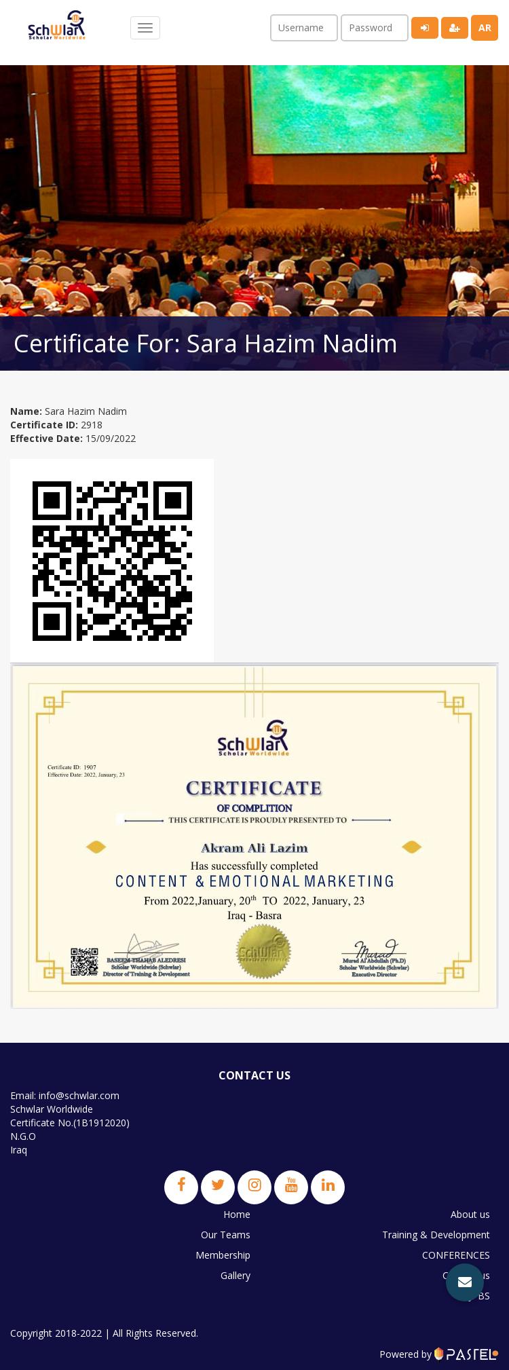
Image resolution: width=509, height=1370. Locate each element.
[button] (465, 1282)
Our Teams (225, 1234)
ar (484, 27)
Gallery (235, 1275)
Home (236, 1214)
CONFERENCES (456, 1254)
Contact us (466, 1275)
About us (470, 1214)
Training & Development (436, 1234)
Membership (222, 1254)
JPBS (479, 1295)
